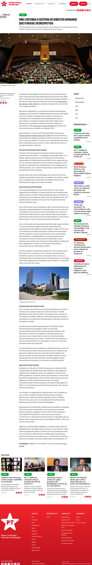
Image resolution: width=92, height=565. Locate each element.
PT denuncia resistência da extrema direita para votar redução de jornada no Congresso (82, 248)
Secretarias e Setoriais (67, 540)
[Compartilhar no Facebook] (1, 103)
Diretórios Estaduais (67, 543)
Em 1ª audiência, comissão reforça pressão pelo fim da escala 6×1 (32, 480)
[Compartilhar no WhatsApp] (6, 103)
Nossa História (65, 517)
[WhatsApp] (87, 10)
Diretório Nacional (66, 538)
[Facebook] (78, 10)
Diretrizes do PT (52, 513)
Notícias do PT (80, 239)
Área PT (73, 3)
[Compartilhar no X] (19, 493)
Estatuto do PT (65, 520)
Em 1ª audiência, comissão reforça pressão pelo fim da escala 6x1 (82, 153)
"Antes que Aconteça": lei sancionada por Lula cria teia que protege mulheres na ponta (82, 209)
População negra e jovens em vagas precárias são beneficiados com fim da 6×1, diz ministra (57, 481)
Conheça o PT (65, 513)
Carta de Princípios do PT (68, 522)
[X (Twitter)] (83, 10)
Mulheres (79, 182)
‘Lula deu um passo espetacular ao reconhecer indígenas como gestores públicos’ (81, 268)
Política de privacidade (38, 563)
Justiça (33, 545)
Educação (79, 163)
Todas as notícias (5, 15)
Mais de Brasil (5, 455)
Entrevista (79, 260)
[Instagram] (80, 10)
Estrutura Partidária (67, 530)
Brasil (78, 130)
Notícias (34, 513)
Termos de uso (36, 561)
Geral (48, 517)
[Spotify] (90, 10)
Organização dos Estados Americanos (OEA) (34, 135)
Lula (33, 517)
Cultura (34, 539)
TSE (76, 118)
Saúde (33, 528)
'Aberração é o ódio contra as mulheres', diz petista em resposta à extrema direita (82, 190)
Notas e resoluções (9, 535)
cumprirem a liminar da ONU (43, 126)
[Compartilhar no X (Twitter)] (3, 103)
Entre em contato (81, 522)
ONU (76, 110)
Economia (34, 520)
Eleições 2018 (79, 98)
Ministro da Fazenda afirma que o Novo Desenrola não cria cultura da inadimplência (80, 480)
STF (76, 114)
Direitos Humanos (37, 536)
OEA (76, 106)
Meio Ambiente (36, 547)
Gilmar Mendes (79, 102)
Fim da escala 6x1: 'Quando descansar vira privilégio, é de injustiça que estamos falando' (81, 228)
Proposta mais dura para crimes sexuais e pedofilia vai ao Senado (82, 136)
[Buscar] (90, 4)
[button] (30, 3)
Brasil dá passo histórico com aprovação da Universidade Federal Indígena (82, 171)
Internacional (35, 525)
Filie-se (83, 3)
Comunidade (80, 513)
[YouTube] (85, 10)
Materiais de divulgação (11, 537)
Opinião (34, 542)
